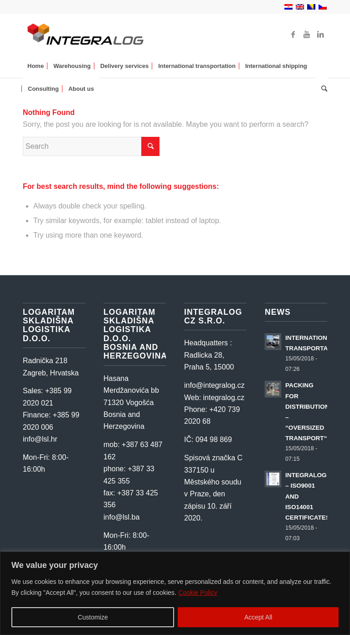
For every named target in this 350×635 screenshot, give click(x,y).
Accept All (258, 617)
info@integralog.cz (214, 385)
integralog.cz (224, 397)
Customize (93, 617)
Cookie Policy (198, 592)
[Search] (322, 89)
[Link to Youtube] (307, 34)
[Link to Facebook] (293, 34)
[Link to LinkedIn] (320, 34)
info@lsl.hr (40, 439)
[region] (175, 593)
